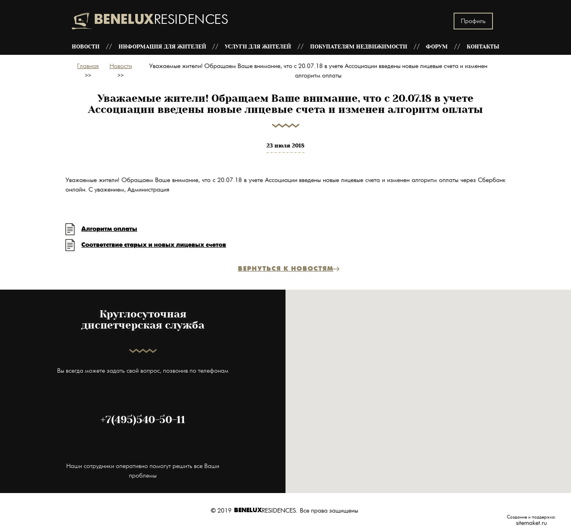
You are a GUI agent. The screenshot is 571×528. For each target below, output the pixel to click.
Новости (86, 46)
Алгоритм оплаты (109, 229)
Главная (88, 66)
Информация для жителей (162, 46)
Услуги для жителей (258, 46)
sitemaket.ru (531, 522)
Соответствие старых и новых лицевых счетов (153, 245)
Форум (437, 46)
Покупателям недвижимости (358, 46)
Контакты (483, 46)
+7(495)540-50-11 (142, 419)
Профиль (473, 21)
